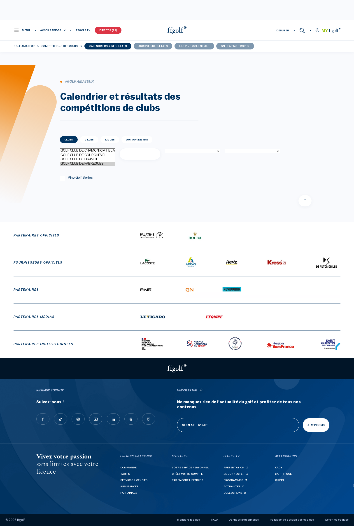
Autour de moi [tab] (137, 139)
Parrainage (128, 492)
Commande (128, 467)
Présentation (234, 467)
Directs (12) (108, 30)
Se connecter (234, 473)
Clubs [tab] (68, 139)
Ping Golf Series (80, 177)
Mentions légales (188, 519)
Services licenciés (133, 480)
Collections (233, 492)
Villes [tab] (89, 139)
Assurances (129, 486)
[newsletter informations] (201, 390)
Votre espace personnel (190, 467)
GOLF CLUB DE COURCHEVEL (87, 155)
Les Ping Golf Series (194, 46)
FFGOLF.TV (83, 30)
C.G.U (214, 519)
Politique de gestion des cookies (292, 519)
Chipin (279, 480)
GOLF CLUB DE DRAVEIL (87, 159)
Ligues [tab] (110, 139)
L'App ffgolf (284, 473)
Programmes (233, 480)
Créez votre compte (187, 473)
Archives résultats (153, 46)
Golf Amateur (24, 46)
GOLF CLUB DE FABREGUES (87, 164)
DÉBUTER (282, 30)
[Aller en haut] (305, 200)
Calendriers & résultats (108, 46)
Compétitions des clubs (59, 46)
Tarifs (125, 473)
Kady (278, 467)
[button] (22, 30)
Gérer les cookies (337, 519)
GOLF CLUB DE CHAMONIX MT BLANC (87, 151)
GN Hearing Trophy (235, 46)
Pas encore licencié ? (187, 480)
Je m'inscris (316, 425)
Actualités (232, 486)
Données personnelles (244, 519)
